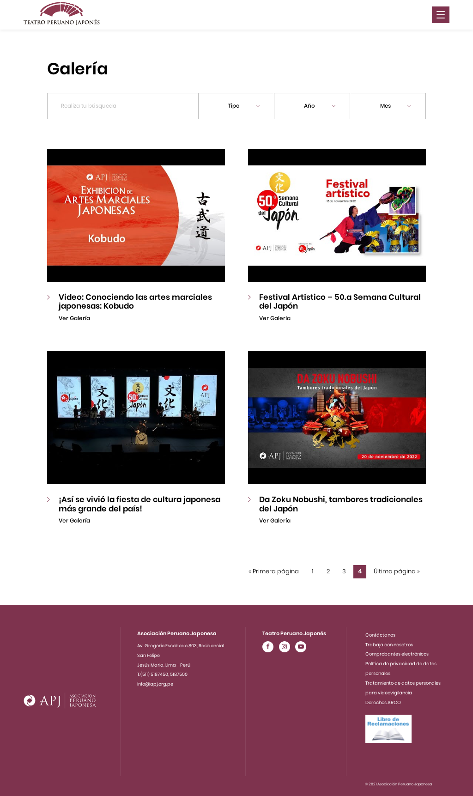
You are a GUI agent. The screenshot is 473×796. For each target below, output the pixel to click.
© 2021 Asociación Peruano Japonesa (398, 781)
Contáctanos (380, 634)
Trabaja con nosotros (389, 643)
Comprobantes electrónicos (397, 653)
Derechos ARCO (383, 701)
